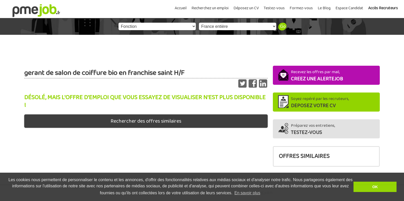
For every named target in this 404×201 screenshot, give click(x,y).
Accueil (181, 8)
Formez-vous (301, 8)
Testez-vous (274, 8)
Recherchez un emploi (210, 8)
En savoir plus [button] (247, 193)
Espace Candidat (349, 8)
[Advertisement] (202, 49)
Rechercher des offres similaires (146, 121)
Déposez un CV (246, 8)
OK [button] (375, 187)
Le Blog (324, 8)
